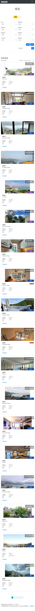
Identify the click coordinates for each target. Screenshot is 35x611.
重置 (28, 44)
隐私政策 (32, 606)
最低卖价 (3, 27)
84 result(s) (17, 59)
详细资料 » (4, 87)
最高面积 (20, 32)
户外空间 (3, 38)
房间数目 (20, 38)
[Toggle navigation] (32, 2)
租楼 (19, 17)
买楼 (15, 17)
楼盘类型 (20, 22)
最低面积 (3, 32)
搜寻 (32, 44)
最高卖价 (20, 27)
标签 (2, 22)
